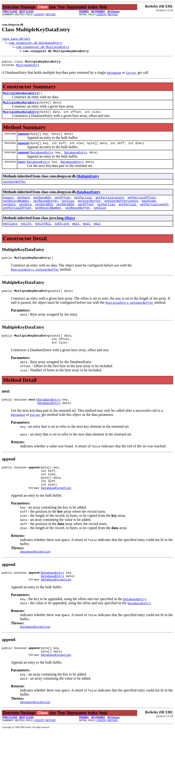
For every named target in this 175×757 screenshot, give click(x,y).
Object (69, 228)
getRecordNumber (16, 210)
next (21, 168)
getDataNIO (42, 205)
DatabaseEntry (41, 158)
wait (75, 234)
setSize (100, 218)
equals (8, 205)
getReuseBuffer (45, 210)
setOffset (86, 214)
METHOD (51, 14)
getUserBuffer (89, 210)
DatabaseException (56, 508)
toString (61, 234)
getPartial (83, 205)
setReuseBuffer (77, 218)
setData (9, 214)
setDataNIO (44, 214)
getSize (68, 210)
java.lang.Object (16, 39)
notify (26, 234)
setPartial (106, 214)
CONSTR (39, 14)
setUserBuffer (14, 189)
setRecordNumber (48, 218)
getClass (10, 234)
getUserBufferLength (121, 210)
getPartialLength (109, 205)
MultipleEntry (27, 67)
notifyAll (43, 234)
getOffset (62, 205)
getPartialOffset (141, 205)
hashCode (149, 210)
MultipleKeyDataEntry (21, 96)
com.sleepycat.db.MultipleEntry (42, 47)
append (23, 138)
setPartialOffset (17, 218)
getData (23, 205)
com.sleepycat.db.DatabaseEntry (35, 43)
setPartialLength (154, 214)
